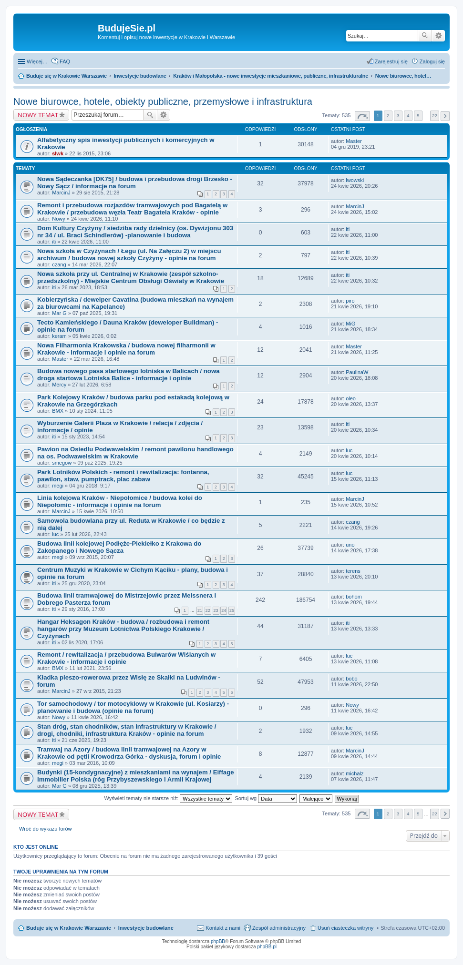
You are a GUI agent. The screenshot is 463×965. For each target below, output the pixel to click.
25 (231, 610)
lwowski (355, 180)
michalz (354, 773)
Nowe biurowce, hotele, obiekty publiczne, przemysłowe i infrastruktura (162, 101)
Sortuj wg (266, 798)
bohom (354, 596)
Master (354, 141)
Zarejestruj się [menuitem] (391, 61)
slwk (57, 153)
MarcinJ (61, 192)
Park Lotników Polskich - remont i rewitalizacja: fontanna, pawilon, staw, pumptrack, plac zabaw (123, 475)
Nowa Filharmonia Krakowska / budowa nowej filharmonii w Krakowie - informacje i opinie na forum (126, 349)
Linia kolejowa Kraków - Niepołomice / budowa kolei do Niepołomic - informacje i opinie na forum (119, 501)
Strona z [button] (362, 116)
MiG (350, 323)
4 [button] (408, 115)
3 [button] (398, 115)
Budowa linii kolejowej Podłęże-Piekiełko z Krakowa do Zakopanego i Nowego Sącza (119, 547)
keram (59, 336)
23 (216, 610)
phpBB (218, 941)
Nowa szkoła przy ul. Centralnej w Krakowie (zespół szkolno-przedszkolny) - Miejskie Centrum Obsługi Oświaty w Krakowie (130, 277)
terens (353, 571)
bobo (351, 678)
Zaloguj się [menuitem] (432, 61)
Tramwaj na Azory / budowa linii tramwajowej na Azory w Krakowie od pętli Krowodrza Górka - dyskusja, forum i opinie (129, 753)
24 (223, 610)
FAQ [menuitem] (65, 61)
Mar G (59, 313)
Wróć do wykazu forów (45, 829)
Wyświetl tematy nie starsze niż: (168, 798)
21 (199, 610)
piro (350, 301)
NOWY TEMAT (38, 115)
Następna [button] (445, 116)
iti (54, 241)
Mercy (59, 384)
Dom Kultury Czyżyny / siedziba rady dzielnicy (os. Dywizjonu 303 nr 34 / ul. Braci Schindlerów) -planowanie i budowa (135, 231)
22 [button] (434, 115)
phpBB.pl (267, 946)
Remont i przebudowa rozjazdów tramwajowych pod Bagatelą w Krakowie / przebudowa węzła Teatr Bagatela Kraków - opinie (132, 209)
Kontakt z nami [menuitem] (223, 928)
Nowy (58, 219)
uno (350, 545)
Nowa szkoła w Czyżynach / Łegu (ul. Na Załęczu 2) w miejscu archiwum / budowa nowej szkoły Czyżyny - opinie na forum (129, 254)
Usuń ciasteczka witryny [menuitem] (345, 928)
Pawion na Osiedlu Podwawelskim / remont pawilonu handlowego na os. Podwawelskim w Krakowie (135, 453)
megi (57, 485)
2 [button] (388, 115)
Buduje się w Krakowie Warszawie (68, 928)
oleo (351, 398)
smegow (62, 463)
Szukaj (425, 35)
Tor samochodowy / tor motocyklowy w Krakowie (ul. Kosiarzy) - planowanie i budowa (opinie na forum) (133, 707)
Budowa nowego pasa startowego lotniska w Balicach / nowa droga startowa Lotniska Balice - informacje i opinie (128, 374)
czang (59, 264)
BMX (57, 411)
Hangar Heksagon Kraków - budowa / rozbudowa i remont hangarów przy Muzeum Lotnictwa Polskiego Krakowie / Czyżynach (123, 629)
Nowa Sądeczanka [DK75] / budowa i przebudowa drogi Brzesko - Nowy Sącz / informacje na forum (134, 182)
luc (349, 450)
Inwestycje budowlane (146, 928)
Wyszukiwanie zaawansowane (438, 35)
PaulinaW (357, 372)
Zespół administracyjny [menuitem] (279, 928)
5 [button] (418, 115)
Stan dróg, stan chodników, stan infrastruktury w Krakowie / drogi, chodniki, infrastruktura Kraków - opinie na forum (126, 730)
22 (208, 610)
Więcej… (37, 61)
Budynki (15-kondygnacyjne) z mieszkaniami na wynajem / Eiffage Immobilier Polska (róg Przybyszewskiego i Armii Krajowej (135, 776)
